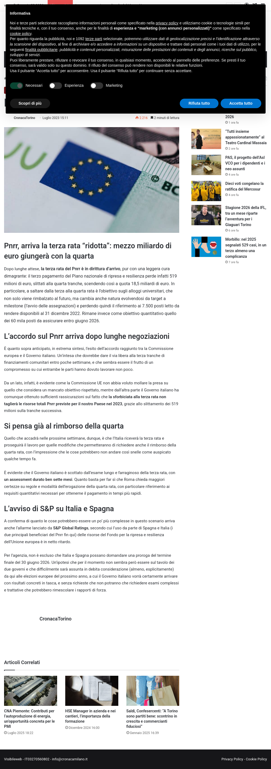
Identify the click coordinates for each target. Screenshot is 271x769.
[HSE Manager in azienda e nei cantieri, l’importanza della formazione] (91, 691)
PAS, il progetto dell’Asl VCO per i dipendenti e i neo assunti (245, 163)
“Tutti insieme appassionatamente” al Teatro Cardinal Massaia (245, 137)
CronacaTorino (24, 118)
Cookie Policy (256, 759)
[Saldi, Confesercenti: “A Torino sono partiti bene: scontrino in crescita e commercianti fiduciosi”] (152, 691)
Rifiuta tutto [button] (199, 103)
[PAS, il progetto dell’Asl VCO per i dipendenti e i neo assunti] (206, 165)
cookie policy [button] (20, 33)
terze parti (93, 39)
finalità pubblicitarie (41, 49)
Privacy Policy (232, 759)
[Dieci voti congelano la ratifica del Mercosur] (206, 191)
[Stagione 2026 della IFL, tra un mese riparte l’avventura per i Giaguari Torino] (206, 215)
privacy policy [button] (167, 23)
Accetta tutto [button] (241, 103)
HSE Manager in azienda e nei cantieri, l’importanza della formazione (90, 716)
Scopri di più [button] (30, 103)
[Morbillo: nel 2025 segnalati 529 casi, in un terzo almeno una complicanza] (206, 247)
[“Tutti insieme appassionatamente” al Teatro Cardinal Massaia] (206, 139)
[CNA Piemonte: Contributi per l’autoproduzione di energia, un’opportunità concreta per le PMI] (30, 691)
